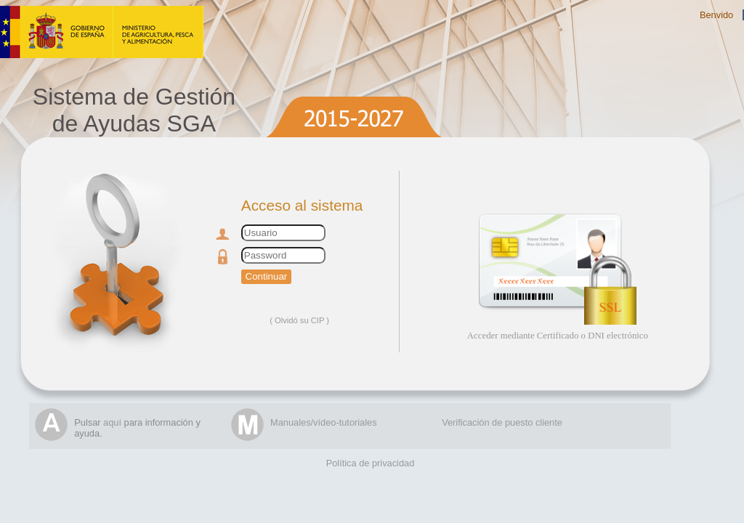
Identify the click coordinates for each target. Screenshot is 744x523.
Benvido (716, 14)
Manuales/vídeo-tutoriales (323, 422)
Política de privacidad (370, 463)
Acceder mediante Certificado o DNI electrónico (557, 336)
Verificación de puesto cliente (502, 422)
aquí (112, 422)
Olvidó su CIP (299, 320)
